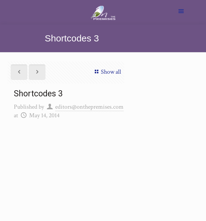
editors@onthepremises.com (89, 107)
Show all (106, 72)
